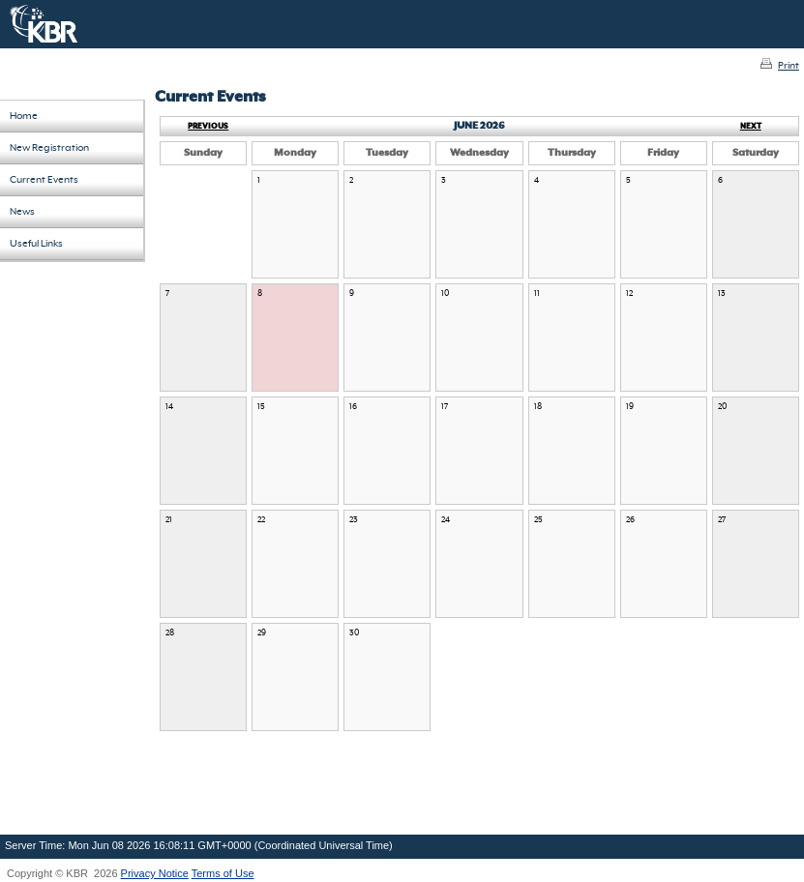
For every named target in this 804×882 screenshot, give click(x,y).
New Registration (49, 148)
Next (750, 126)
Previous (208, 126)
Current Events (44, 180)
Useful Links (36, 244)
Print (788, 66)
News (22, 212)
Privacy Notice (155, 873)
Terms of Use (223, 873)
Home (24, 116)
